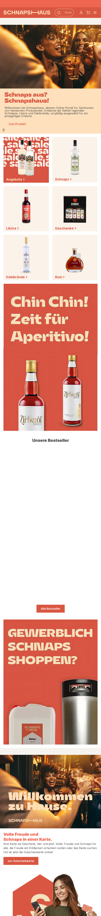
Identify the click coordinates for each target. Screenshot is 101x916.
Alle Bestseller (50, 609)
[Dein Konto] (81, 13)
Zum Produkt (17, 124)
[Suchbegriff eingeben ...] (68, 12)
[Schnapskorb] (88, 13)
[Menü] (95, 13)
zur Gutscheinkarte (21, 861)
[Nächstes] (3, 130)
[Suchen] (59, 12)
